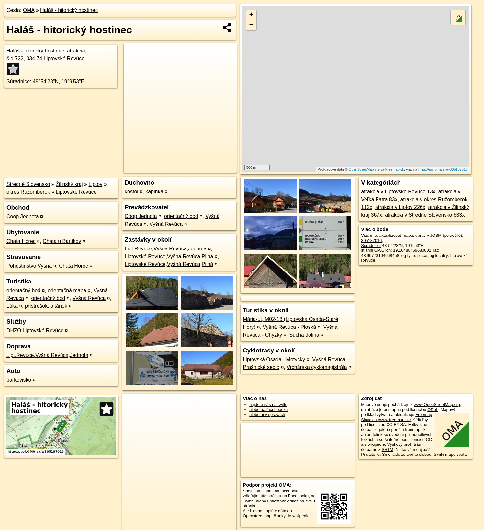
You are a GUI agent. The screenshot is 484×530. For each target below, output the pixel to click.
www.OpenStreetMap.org (437, 404)
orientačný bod (23, 290)
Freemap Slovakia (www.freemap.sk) (396, 417)
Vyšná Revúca (89, 298)
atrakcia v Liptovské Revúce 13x (398, 191)
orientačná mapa (67, 290)
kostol (131, 191)
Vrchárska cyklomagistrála (317, 367)
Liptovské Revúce (76, 192)
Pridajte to (370, 454)
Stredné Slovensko (28, 184)
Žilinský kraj (69, 184)
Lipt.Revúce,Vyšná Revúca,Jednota (47, 355)
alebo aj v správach (267, 414)
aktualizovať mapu (396, 235)
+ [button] (251, 15)
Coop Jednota (22, 216)
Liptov (95, 184)
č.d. (15, 58)
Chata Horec (21, 241)
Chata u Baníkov (62, 241)
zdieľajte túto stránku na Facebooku (276, 495)
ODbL (432, 409)
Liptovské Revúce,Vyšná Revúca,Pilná (169, 256)
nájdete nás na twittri (268, 404)
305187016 (371, 240)
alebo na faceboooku (268, 409)
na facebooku (287, 491)
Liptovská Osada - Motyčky (274, 359)
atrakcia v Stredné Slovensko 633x (425, 215)
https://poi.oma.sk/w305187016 (442, 169)
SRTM (387, 449)
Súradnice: (18, 81)
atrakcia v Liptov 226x (400, 207)
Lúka (12, 306)
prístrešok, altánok (46, 306)
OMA (29, 10)
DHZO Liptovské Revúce (34, 330)
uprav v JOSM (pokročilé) (438, 235)
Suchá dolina (304, 335)
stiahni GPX (372, 250)
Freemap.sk (394, 169)
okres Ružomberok (28, 192)
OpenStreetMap (361, 169)
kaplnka (154, 191)
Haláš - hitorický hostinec (69, 10)
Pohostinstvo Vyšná (29, 266)
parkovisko (18, 380)
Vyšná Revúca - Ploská (289, 327)
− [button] (251, 25)
